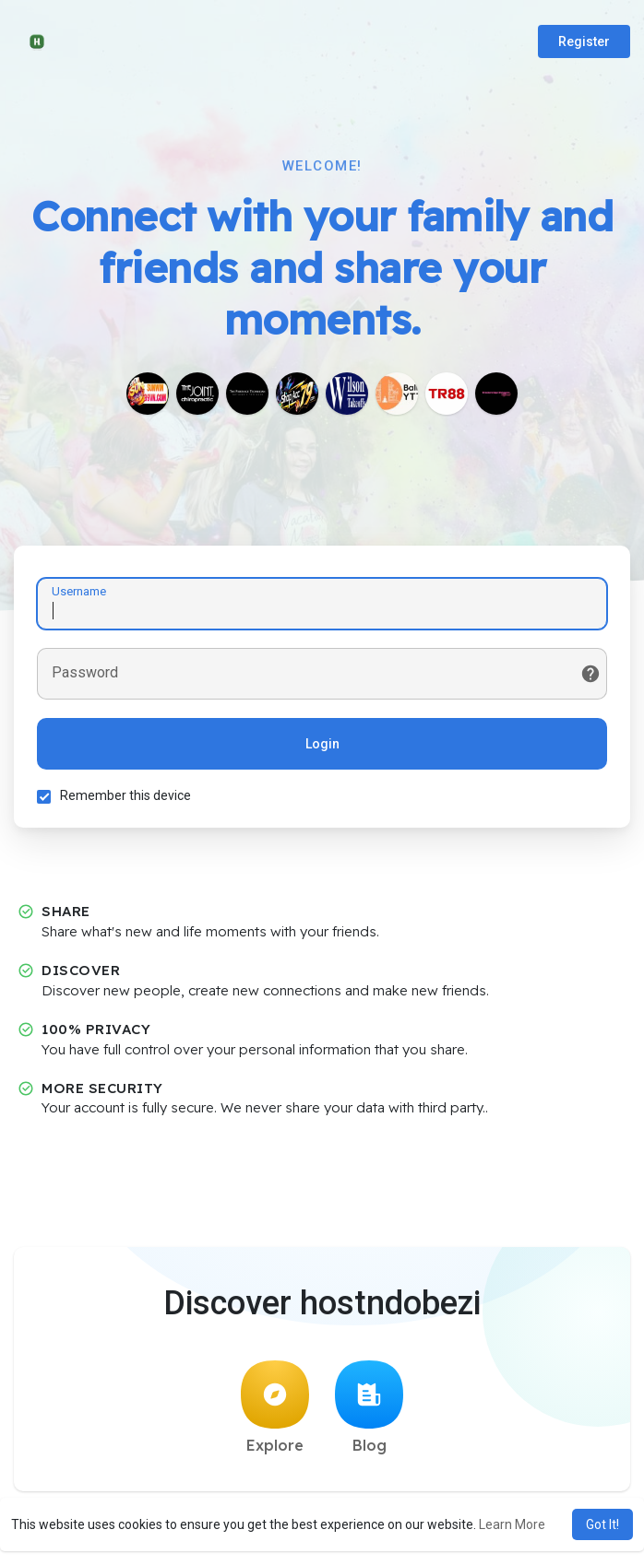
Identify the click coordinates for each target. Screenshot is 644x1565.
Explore (275, 1407)
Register (584, 41)
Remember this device (125, 795)
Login (322, 743)
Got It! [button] (602, 1524)
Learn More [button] (512, 1524)
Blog (369, 1407)
